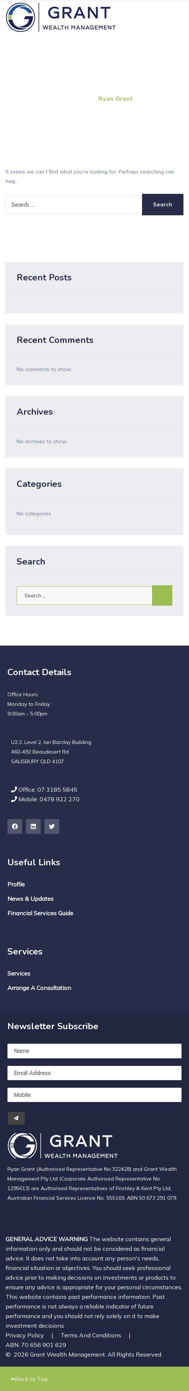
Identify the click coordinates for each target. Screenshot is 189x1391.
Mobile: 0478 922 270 (45, 799)
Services (18, 973)
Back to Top (29, 1378)
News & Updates (30, 898)
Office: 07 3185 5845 (44, 789)
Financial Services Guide (40, 913)
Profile (16, 884)
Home (15, 99)
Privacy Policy (29, 1335)
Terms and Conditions (96, 1335)
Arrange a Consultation (39, 987)
